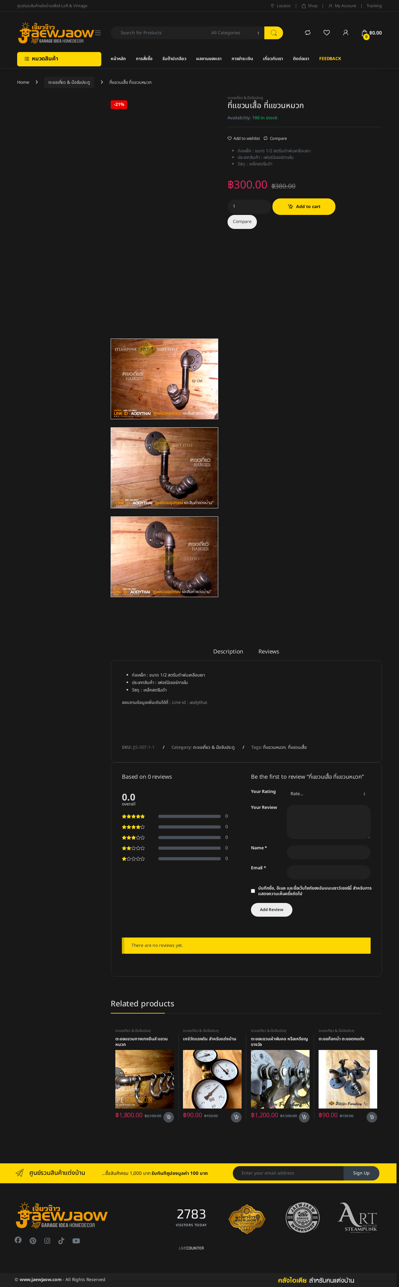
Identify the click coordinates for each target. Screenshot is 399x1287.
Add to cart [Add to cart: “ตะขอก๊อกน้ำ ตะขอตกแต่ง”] (372, 1117)
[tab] (228, 654)
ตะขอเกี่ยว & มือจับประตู (69, 82)
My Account (342, 6)
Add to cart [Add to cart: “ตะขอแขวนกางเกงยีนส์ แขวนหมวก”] (168, 1117)
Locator (280, 6)
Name (259, 848)
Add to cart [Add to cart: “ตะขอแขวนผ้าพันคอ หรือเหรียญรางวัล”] (304, 1117)
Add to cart (308, 206)
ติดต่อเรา (301, 58)
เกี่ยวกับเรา (273, 58)
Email (258, 868)
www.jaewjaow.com (41, 1279)
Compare (278, 138)
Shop (309, 6)
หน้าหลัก (118, 58)
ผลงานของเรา (208, 58)
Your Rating (263, 792)
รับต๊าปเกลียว (174, 58)
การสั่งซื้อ (144, 58)
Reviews (268, 652)
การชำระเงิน (242, 58)
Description (228, 652)
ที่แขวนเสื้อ (297, 747)
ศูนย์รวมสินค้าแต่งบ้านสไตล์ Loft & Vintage (52, 6)
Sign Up (361, 1173)
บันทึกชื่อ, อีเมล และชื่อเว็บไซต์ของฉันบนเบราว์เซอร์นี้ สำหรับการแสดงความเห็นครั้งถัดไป (315, 891)
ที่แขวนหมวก (274, 747)
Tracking (374, 6)
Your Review (264, 808)
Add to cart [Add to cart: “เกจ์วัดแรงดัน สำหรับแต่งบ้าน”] (236, 1117)
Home (23, 82)
